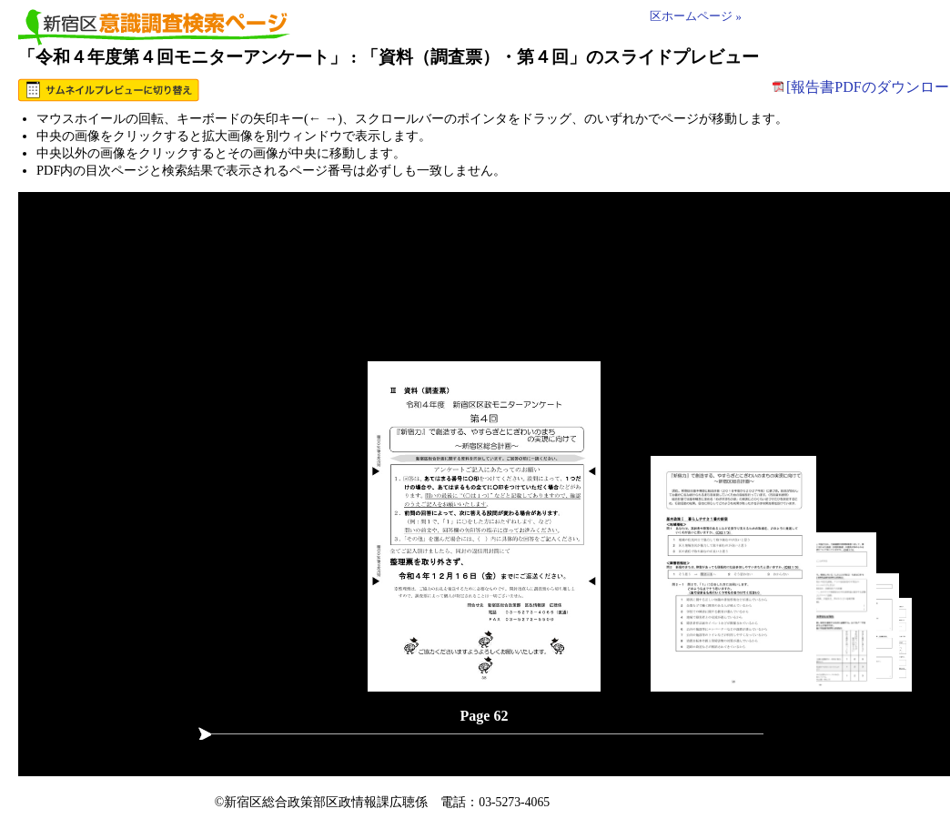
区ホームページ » (696, 16)
